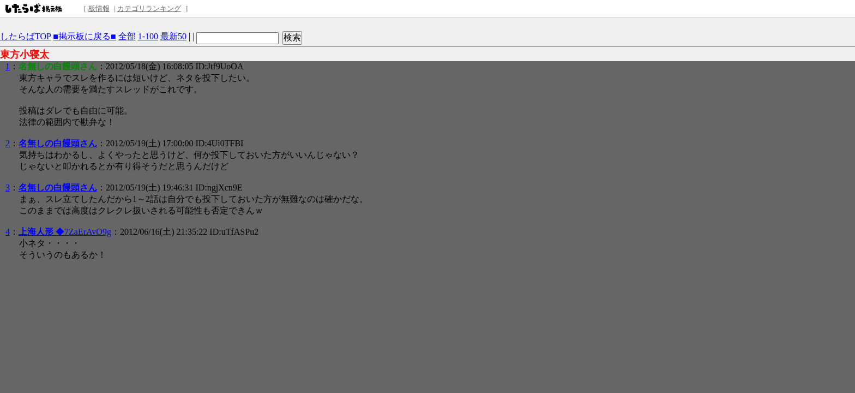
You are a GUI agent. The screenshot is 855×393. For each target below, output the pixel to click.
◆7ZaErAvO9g (65, 231)
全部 (127, 36)
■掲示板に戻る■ (84, 36)
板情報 (99, 8)
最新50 (173, 36)
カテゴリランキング (149, 8)
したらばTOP (25, 36)
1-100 (148, 36)
